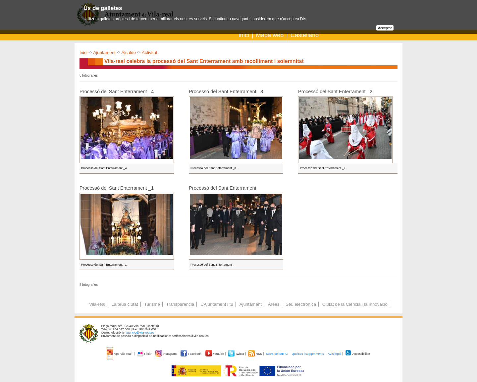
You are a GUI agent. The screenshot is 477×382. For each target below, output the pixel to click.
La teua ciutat (124, 304)
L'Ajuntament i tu (216, 304)
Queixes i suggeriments (308, 353)
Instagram (166, 353)
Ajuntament (104, 52)
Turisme (152, 304)
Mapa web (270, 35)
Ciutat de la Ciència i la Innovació (355, 304)
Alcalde (128, 52)
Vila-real (97, 304)
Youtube (215, 353)
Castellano (305, 35)
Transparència (180, 304)
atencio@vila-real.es (140, 332)
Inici (243, 35)
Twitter (236, 353)
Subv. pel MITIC (277, 353)
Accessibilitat (357, 353)
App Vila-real (119, 353)
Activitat (149, 52)
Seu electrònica (301, 304)
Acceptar (385, 28)
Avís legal (334, 353)
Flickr (144, 353)
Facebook (191, 353)
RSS (255, 353)
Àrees (274, 304)
